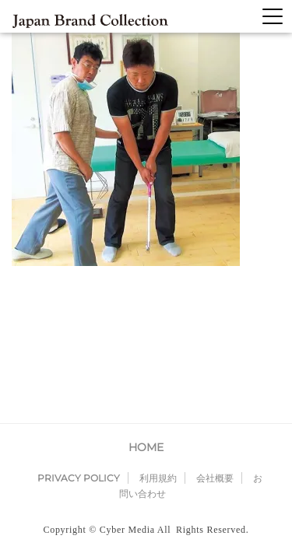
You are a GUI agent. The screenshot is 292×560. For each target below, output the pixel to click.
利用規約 (158, 344)
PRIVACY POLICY (78, 344)
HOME (146, 313)
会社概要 (215, 344)
